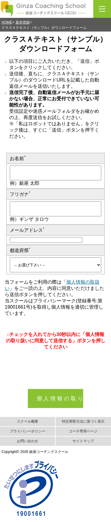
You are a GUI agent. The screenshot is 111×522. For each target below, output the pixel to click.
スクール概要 (27, 421)
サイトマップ (83, 441)
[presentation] (55, 377)
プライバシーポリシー (27, 431)
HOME (6, 22)
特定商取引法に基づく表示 (83, 421)
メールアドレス (27, 230)
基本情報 (22, 22)
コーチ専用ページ (83, 431)
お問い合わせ (27, 441)
